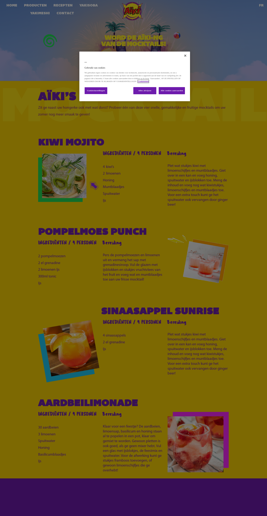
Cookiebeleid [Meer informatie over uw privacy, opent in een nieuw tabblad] (143, 81)
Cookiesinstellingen (96, 90)
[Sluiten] (185, 55)
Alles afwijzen (144, 90)
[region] (134, 76)
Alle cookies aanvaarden (172, 90)
